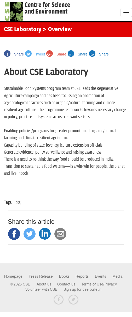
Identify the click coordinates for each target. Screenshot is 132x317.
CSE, (18, 203)
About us (44, 284)
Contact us (66, 284)
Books (64, 276)
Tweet (35, 54)
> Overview (57, 30)
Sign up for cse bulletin (82, 289)
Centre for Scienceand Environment (47, 8)
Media (117, 276)
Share (14, 54)
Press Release (41, 276)
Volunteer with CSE (41, 289)
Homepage (13, 276)
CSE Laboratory (22, 30)
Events (100, 276)
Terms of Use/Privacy (99, 284)
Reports (82, 276)
